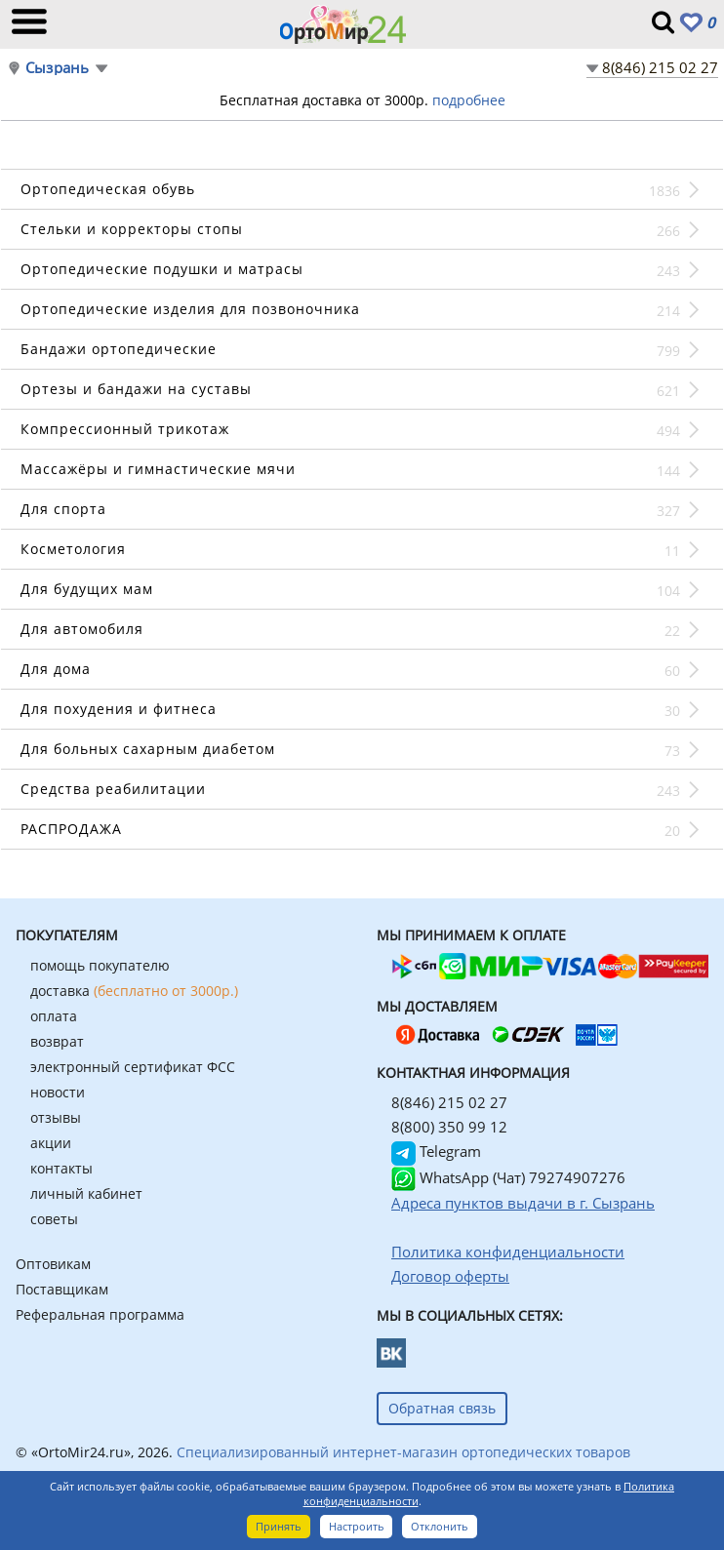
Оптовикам (53, 1263)
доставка (134, 990)
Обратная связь (442, 1408)
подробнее (468, 100)
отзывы (55, 1117)
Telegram (436, 1151)
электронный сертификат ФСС (132, 1066)
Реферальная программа (100, 1314)
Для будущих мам (86, 588)
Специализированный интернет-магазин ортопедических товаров (403, 1452)
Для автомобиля (81, 628)
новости (57, 1092)
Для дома (55, 668)
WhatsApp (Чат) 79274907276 (508, 1177)
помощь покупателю (100, 965)
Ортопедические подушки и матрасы (161, 268)
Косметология (73, 548)
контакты (61, 1168)
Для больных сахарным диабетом (147, 748)
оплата (53, 1016)
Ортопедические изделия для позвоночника (190, 308)
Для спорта (63, 508)
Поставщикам (62, 1289)
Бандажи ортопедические (118, 348)
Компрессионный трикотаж (124, 428)
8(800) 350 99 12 (449, 1126)
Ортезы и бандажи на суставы (136, 388)
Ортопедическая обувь (107, 188)
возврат (57, 1041)
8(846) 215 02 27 (660, 67)
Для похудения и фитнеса (118, 708)
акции (50, 1142)
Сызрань (57, 67)
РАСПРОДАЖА (71, 828)
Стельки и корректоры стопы (131, 228)
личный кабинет (86, 1193)
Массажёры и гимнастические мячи (158, 468)
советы (54, 1219)
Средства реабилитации (113, 788)
